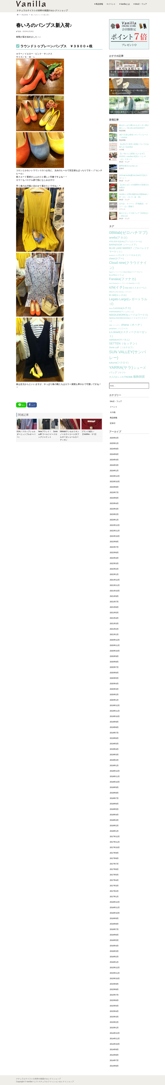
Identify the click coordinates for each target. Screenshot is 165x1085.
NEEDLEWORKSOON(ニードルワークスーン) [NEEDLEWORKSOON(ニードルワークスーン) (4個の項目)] (128, 319)
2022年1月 (114, 574)
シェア (32, 404)
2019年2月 (114, 760)
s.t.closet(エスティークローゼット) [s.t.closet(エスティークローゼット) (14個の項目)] (128, 334)
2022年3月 (114, 563)
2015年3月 (114, 1017)
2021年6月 (114, 607)
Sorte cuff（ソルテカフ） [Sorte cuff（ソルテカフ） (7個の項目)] (122, 347)
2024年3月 (114, 465)
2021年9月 (114, 596)
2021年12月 (115, 580)
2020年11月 (115, 645)
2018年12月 (115, 771)
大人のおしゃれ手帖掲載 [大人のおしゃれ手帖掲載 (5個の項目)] (121, 377)
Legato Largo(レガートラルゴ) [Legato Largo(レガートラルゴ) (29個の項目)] (128, 301)
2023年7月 (114, 492)
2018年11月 (115, 776)
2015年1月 (114, 1028)
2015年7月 (114, 995)
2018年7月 (114, 798)
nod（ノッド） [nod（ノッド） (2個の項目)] (115, 325)
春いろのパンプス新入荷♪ (40, 15)
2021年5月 (114, 612)
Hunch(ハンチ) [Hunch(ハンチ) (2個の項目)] (134, 283)
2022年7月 (114, 547)
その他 (112, 412)
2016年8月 (114, 924)
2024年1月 (114, 471)
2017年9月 (114, 853)
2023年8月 (114, 487)
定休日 (112, 423)
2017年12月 (115, 836)
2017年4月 (114, 880)
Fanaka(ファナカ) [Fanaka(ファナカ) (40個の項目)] (122, 279)
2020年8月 (114, 662)
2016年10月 (115, 913)
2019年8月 (114, 727)
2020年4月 (114, 683)
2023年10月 (115, 481)
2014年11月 (115, 1038)
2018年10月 (115, 782)
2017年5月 (114, 875)
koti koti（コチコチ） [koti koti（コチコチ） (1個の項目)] (125, 292)
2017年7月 (114, 864)
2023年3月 (114, 509)
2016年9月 (114, 918)
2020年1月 (114, 700)
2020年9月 (114, 656)
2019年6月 (114, 738)
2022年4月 (114, 558)
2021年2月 (114, 629)
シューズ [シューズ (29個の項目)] (139, 367)
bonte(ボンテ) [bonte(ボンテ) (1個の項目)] (113, 255)
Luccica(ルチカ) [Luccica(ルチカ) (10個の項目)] (122, 308)
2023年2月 (114, 514)
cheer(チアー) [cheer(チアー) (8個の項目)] (116, 258)
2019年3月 (114, 754)
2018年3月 (114, 820)
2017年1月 (114, 896)
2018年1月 (114, 831)
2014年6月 (114, 1066)
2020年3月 (114, 689)
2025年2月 (114, 438)
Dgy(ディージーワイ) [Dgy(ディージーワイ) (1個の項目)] (116, 272)
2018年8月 (114, 793)
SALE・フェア (141, 4)
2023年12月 (115, 476)
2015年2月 (114, 1022)
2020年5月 (114, 678)
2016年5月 (114, 940)
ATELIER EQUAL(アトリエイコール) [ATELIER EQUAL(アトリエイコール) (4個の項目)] (125, 241)
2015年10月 (115, 978)
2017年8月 (114, 858)
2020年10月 (115, 651)
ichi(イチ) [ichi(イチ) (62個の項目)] (116, 287)
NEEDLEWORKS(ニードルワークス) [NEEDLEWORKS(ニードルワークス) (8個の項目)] (128, 315)
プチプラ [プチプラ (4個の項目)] (122, 373)
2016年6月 (114, 935)
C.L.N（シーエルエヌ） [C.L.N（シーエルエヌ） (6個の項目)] (130, 255)
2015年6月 (114, 1000)
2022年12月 (115, 525)
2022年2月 (114, 569)
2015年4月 (114, 1011)
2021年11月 (115, 585)
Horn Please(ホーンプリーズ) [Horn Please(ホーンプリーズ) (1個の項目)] (118, 283)
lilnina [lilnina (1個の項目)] (111, 308)
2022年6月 (114, 552)
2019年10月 (115, 716)
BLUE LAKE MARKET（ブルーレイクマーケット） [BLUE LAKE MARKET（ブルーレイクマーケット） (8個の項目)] (129, 250)
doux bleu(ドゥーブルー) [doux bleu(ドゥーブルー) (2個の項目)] (132, 272)
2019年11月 (115, 711)
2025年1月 (114, 443)
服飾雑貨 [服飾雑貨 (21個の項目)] (139, 376)
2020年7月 (114, 667)
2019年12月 (115, 705)
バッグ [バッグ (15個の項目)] (113, 372)
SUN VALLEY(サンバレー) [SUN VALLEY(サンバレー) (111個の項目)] (127, 355)
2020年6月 (114, 673)
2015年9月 (114, 984)
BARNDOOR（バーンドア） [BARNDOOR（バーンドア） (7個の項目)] (123, 244)
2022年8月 (114, 542)
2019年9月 (114, 722)
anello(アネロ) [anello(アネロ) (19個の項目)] (118, 237)
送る (21, 404)
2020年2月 (114, 694)
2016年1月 (114, 962)
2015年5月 (114, 1006)
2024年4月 (114, 460)
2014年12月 (115, 1033)
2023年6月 (114, 498)
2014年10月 (115, 1044)
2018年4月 (114, 815)
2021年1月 (114, 634)
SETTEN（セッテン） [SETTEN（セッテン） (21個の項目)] (124, 343)
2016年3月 (114, 951)
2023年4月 (114, 503)
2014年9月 (114, 1049)
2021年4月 (114, 618)
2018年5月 (114, 809)
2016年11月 (115, 907)
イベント (112, 4)
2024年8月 (114, 449)
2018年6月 (114, 804)
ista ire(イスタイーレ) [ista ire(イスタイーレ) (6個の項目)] (135, 288)
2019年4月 (114, 749)
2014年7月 (114, 1060)
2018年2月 (114, 825)
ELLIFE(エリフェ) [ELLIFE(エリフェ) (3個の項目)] (116, 275)
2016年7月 (114, 929)
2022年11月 (115, 531)
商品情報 (99, 4)
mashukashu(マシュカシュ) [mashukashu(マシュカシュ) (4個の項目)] (121, 311)
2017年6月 (114, 869)
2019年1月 (114, 765)
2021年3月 (114, 623)
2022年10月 (115, 536)
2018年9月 (114, 787)
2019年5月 (114, 744)
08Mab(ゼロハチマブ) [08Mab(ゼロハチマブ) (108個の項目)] (128, 232)
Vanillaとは (125, 4)
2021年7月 (114, 602)
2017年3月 (114, 886)
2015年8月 (114, 989)
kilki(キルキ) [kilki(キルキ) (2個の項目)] (113, 292)
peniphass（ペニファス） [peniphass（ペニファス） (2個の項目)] (119, 329)
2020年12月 (115, 640)
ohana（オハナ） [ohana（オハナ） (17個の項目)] (132, 324)
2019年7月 (114, 733)
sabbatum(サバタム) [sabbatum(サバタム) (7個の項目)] (119, 339)
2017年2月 (114, 891)
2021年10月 (115, 591)
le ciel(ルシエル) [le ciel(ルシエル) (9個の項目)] (117, 295)
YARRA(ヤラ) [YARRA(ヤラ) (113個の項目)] (121, 367)
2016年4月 (114, 946)
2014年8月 (114, 1055)
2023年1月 (114, 520)
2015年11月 (115, 973)
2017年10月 (115, 847)
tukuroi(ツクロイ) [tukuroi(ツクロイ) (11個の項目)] (118, 362)
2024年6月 (114, 454)
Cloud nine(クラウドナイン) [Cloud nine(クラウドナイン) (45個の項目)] (128, 265)
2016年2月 (114, 957)
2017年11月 (115, 842)
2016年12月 (115, 902)
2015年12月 (115, 967)
